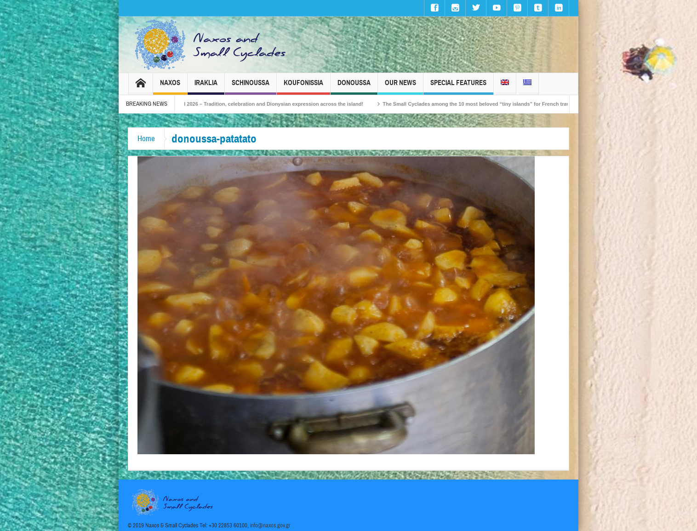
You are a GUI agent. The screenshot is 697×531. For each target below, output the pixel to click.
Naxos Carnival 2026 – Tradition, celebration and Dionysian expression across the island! (271, 104)
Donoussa (354, 87)
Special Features (458, 87)
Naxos (170, 87)
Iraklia (206, 87)
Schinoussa (250, 87)
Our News (400, 87)
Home (146, 138)
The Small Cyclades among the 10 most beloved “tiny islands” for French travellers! (498, 104)
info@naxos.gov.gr (270, 525)
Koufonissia (303, 87)
